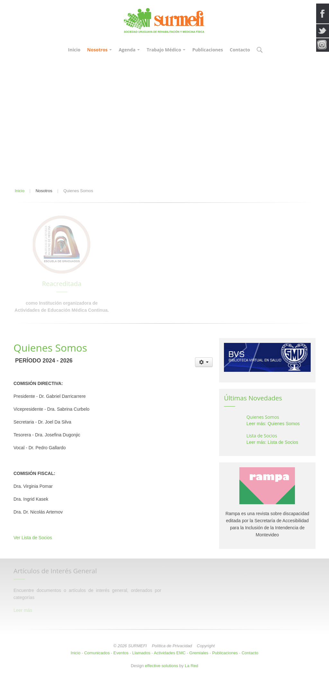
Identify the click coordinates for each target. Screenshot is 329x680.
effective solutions (161, 665)
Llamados (141, 652)
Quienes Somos (262, 417)
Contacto (240, 50)
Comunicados (97, 652)
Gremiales (198, 652)
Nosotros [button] (99, 50)
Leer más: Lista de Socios (272, 442)
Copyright (206, 645)
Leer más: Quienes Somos (273, 423)
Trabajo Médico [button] (166, 50)
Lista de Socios (261, 436)
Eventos (121, 652)
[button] (259, 50)
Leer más (22, 610)
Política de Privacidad (172, 645)
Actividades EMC (170, 652)
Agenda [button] (129, 50)
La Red (191, 665)
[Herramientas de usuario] (204, 362)
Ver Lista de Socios (32, 537)
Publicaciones (207, 50)
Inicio (74, 50)
